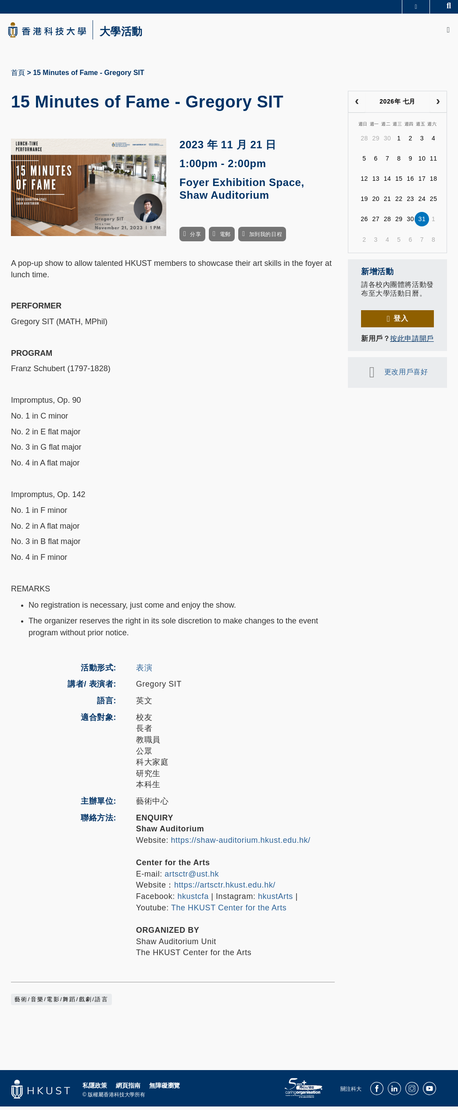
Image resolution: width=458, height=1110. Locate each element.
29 (375, 141)
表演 (144, 671)
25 (433, 202)
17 (422, 182)
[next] (438, 105)
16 (410, 182)
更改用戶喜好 (406, 375)
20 (375, 202)
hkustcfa (192, 899)
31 (422, 222)
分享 (195, 238)
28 (364, 141)
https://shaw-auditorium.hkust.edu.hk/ (241, 843)
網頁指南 (128, 1088)
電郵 (225, 238)
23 (410, 202)
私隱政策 (94, 1088)
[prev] (356, 105)
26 (364, 222)
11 (433, 161)
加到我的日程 (265, 238)
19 (364, 202)
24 (422, 202)
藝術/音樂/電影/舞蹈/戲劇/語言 (61, 1003)
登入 (401, 322)
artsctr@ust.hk (192, 877)
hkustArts (275, 899)
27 (375, 222)
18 (433, 182)
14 (387, 182)
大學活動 (131, 33)
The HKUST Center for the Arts (228, 910)
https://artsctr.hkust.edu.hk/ (225, 888)
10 (422, 161)
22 (399, 202)
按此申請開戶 (411, 342)
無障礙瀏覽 (164, 1088)
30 (387, 141)
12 (364, 182)
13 (375, 182)
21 (387, 202)
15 (399, 182)
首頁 (18, 76)
